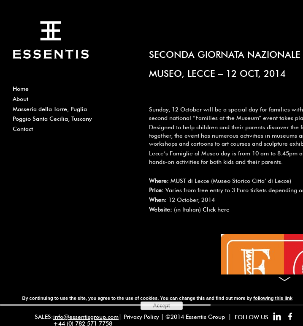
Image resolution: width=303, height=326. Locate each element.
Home (21, 88)
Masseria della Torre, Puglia (50, 109)
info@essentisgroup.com (86, 316)
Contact (23, 128)
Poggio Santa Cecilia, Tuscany (52, 118)
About (20, 98)
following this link (272, 298)
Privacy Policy (141, 316)
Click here (216, 209)
